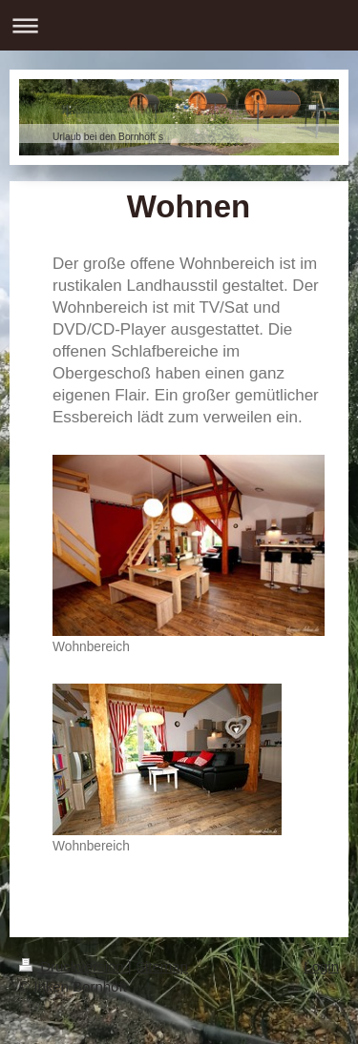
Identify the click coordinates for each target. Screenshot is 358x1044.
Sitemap (162, 966)
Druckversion (73, 966)
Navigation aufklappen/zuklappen (179, 25)
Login (321, 966)
